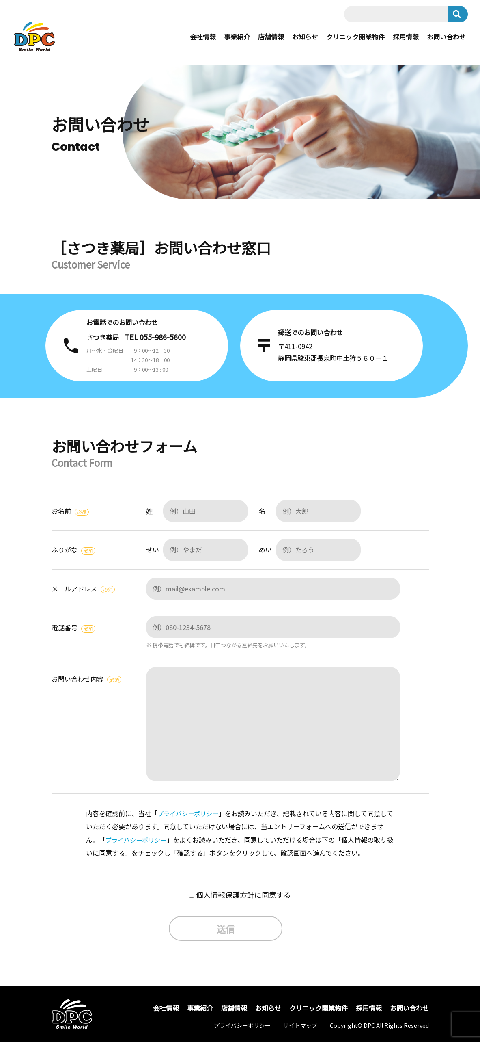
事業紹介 (237, 36)
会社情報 (203, 36)
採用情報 (406, 36)
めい (310, 550)
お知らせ (305, 36)
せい (197, 550)
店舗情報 (271, 36)
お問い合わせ (446, 36)
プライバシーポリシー (189, 813)
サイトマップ (300, 1025)
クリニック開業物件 (355, 36)
